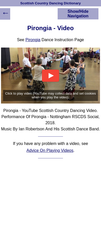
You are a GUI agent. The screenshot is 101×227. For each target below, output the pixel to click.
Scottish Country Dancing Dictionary (50, 3)
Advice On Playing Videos (50, 150)
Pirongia (33, 40)
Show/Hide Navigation (78, 13)
